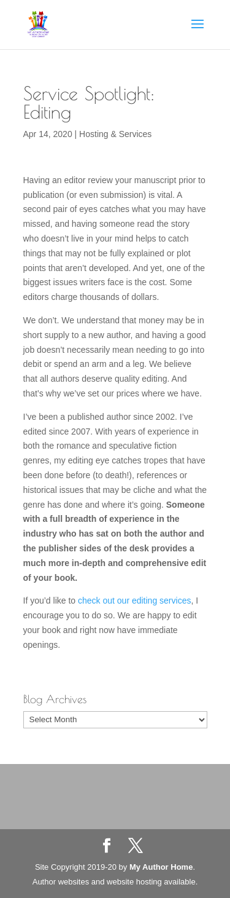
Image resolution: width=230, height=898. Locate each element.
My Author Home (161, 867)
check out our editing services (134, 600)
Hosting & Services (115, 134)
